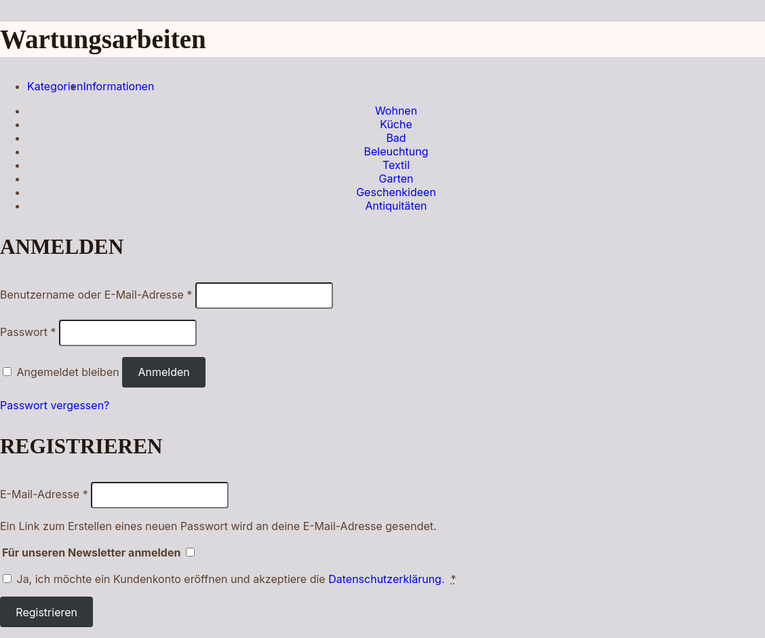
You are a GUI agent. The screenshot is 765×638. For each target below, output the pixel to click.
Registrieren (46, 612)
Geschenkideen (396, 192)
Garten (395, 178)
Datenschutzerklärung (385, 579)
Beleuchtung (396, 151)
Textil (396, 165)
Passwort (28, 332)
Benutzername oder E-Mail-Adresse (96, 294)
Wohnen (396, 110)
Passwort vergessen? (54, 405)
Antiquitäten (396, 205)
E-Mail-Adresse (44, 494)
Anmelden (163, 372)
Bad (396, 138)
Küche (396, 124)
